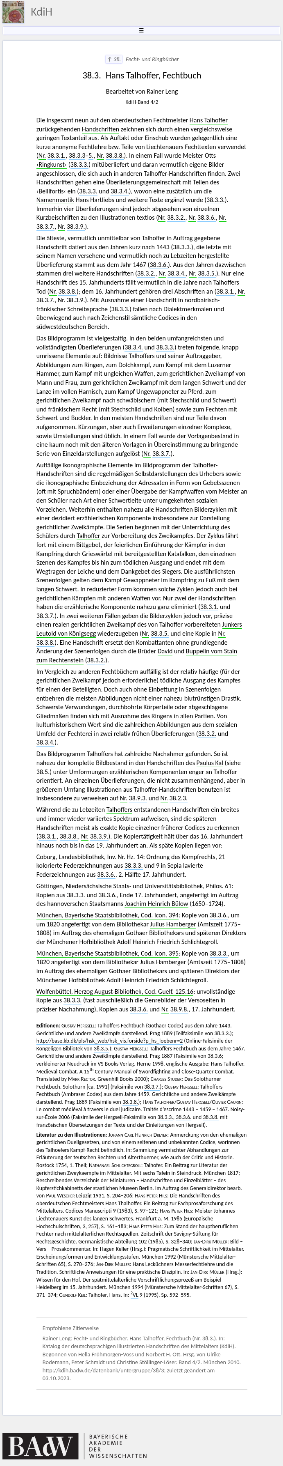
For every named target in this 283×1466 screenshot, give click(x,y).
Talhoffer (88, 536)
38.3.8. (115, 155)
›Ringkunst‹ (51, 164)
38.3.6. (206, 217)
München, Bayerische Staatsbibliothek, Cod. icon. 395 (107, 953)
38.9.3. (138, 798)
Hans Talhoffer (209, 120)
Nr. (42, 155)
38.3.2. (176, 217)
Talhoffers (119, 809)
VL (134, 1294)
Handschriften (100, 129)
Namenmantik (55, 200)
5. (90, 155)
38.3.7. (45, 226)
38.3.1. (57, 155)
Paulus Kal (210, 763)
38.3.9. (76, 226)
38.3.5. (207, 273)
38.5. (43, 772)
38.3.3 (77, 155)
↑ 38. (114, 59)
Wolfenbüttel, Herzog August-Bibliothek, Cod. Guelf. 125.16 (114, 991)
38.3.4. (120, 191)
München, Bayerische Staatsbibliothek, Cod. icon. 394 (107, 915)
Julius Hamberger (173, 924)
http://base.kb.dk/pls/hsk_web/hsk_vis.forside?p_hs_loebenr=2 (109, 1040)
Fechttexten (200, 147)
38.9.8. (179, 1009)
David (165, 651)
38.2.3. (179, 798)
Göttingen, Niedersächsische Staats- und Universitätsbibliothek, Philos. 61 (134, 886)
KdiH (41, 12)
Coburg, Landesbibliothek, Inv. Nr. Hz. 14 (89, 857)
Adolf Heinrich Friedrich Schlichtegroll (167, 942)
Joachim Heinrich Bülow (156, 904)
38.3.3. (79, 164)
